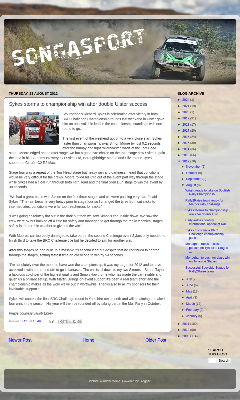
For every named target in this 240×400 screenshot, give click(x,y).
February (193, 310)
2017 (186, 130)
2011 (186, 324)
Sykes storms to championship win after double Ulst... (206, 212)
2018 (186, 124)
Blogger (145, 381)
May (189, 291)
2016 (186, 137)
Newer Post (20, 340)
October (192, 173)
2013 (186, 155)
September (194, 179)
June (190, 285)
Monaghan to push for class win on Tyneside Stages (207, 259)
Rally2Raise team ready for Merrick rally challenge (204, 202)
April (190, 297)
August (191, 185)
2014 (186, 149)
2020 (186, 112)
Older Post (156, 340)
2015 (186, 143)
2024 (186, 100)
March (191, 304)
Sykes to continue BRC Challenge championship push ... (204, 234)
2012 (186, 161)
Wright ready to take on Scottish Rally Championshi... (207, 192)
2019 (186, 118)
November (194, 166)
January (192, 316)
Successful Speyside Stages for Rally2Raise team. (207, 269)
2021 (186, 106)
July (189, 279)
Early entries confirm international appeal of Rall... (207, 222)
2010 (186, 330)
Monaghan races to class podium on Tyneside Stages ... (206, 247)
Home (88, 340)
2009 (186, 336)
